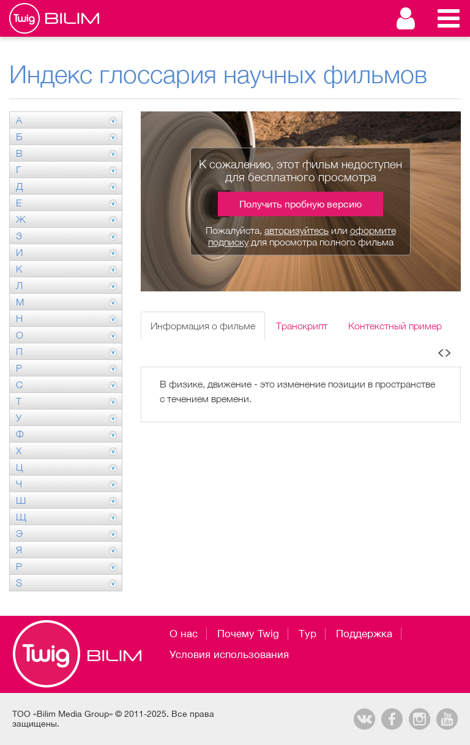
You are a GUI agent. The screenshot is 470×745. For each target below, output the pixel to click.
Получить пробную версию (300, 203)
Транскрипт (301, 325)
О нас (184, 633)
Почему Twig (248, 633)
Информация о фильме (203, 325)
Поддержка (364, 633)
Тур (307, 633)
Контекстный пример (395, 325)
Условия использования (229, 654)
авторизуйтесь (296, 230)
